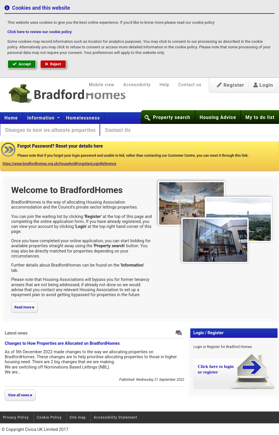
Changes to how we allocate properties (50, 129)
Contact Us (118, 129)
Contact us (189, 84)
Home (11, 118)
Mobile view (102, 84)
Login (263, 85)
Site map (78, 417)
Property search (171, 117)
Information (41, 118)
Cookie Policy (49, 417)
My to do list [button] (260, 117)
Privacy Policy (16, 417)
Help (164, 84)
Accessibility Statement (115, 417)
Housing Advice (218, 117)
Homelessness (83, 118)
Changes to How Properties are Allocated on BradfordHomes (62, 343)
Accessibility (137, 84)
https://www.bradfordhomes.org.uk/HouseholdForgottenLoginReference (59, 164)
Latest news (16, 333)
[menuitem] (11, 118)
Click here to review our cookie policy (39, 32)
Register (230, 85)
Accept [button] (22, 64)
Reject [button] (53, 64)
